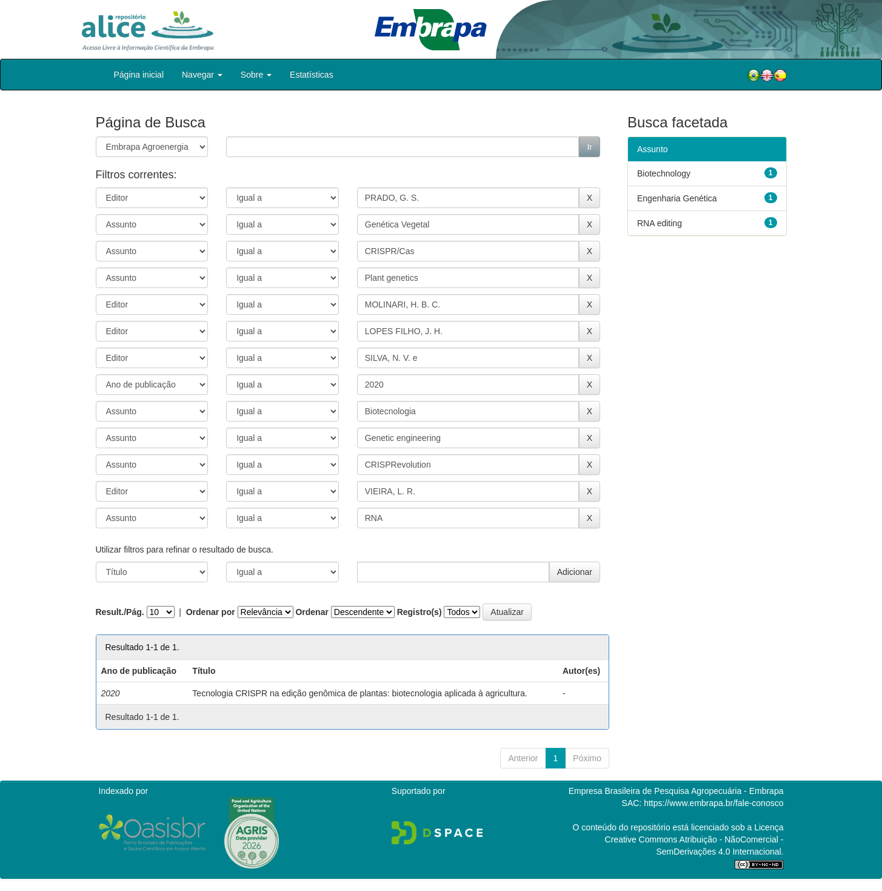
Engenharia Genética (677, 198)
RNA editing (659, 223)
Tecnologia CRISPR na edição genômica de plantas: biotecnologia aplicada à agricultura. (359, 693)
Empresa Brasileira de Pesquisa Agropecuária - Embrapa (676, 791)
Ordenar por (210, 612)
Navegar (202, 74)
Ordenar (311, 612)
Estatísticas (311, 74)
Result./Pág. (120, 612)
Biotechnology (663, 173)
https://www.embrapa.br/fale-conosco (713, 803)
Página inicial (139, 74)
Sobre (256, 74)
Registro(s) (419, 612)
